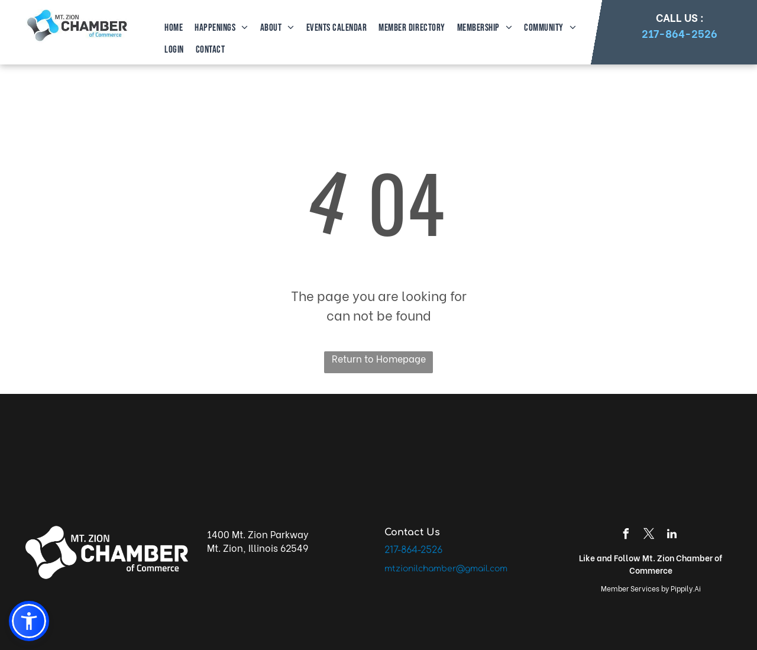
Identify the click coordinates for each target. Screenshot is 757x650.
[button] (29, 621)
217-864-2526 (679, 33)
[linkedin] (672, 535)
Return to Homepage (379, 358)
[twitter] (648, 535)
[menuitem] (172, 28)
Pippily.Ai (686, 588)
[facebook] (625, 535)
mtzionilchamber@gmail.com (445, 568)
